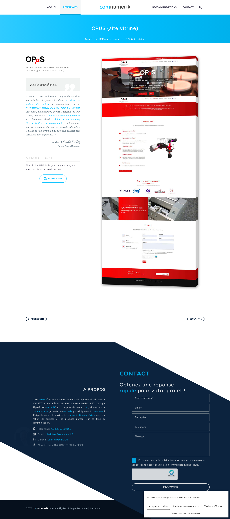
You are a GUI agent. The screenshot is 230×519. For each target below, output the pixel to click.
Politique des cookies (179, 513)
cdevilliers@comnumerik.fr (60, 437)
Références (70, 7)
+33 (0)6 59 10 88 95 (61, 431)
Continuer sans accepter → (186, 506)
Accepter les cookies (158, 506)
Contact (188, 7)
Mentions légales (194, 513)
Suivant (197, 319)
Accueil (52, 7)
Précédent (35, 319)
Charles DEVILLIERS (58, 442)
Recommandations (164, 7)
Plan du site (95, 508)
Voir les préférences (214, 506)
